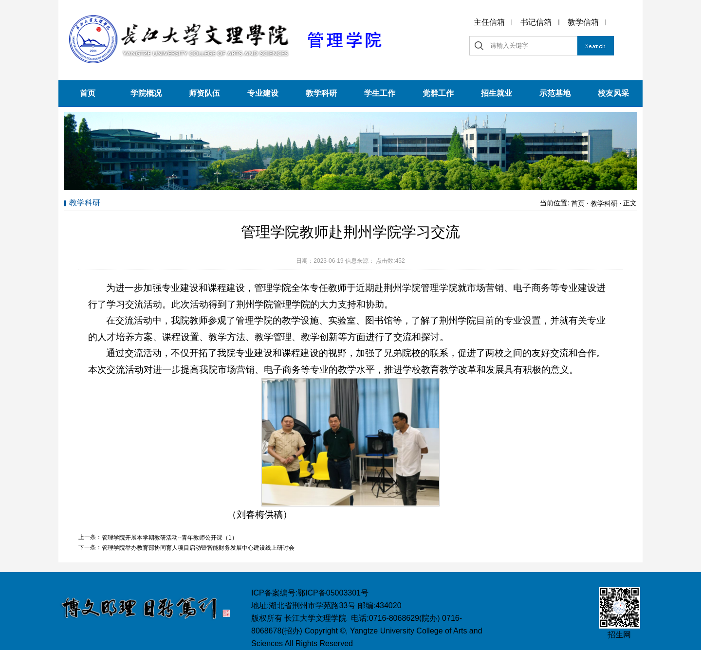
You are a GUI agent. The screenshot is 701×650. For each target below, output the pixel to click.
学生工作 (379, 93)
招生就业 (496, 93)
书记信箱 (536, 22)
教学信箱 (583, 22)
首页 (87, 93)
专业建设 (262, 93)
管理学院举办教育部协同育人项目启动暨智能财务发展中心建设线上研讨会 (198, 547)
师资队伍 (204, 93)
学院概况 (146, 93)
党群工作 (438, 93)
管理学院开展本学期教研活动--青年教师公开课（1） (170, 537)
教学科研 (321, 93)
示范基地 (555, 93)
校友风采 (613, 93)
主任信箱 (489, 22)
